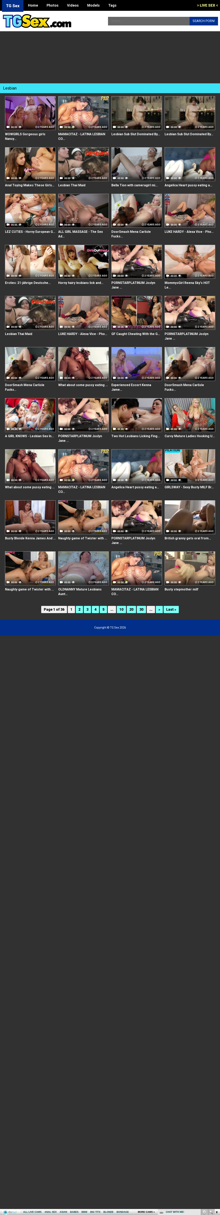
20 (131, 609)
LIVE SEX (207, 5)
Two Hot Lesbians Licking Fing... (135, 436)
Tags (112, 5)
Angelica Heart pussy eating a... (188, 185)
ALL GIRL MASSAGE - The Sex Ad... (80, 234)
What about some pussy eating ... (83, 385)
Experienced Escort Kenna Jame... (131, 387)
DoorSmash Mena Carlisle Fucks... (131, 234)
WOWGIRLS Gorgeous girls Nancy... (25, 136)
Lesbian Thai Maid (71, 185)
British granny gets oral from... (188, 538)
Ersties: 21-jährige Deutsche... (28, 283)
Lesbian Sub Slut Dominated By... (135, 134)
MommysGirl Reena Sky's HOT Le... (187, 285)
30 (141, 609)
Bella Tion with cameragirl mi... (134, 185)
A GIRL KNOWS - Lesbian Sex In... (29, 436)
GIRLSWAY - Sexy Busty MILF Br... (189, 487)
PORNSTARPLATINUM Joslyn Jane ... (133, 285)
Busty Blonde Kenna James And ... (30, 538)
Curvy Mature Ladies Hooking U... (190, 436)
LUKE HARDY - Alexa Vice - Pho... (189, 232)
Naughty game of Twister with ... (82, 538)
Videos (73, 5)
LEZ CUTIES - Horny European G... (30, 232)
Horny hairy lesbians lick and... (80, 283)
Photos (52, 5)
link (216, 1152)
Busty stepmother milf (181, 589)
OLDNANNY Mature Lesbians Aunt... (80, 591)
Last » (171, 609)
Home (33, 5)
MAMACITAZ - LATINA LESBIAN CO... (81, 136)
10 (121, 609)
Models (93, 5)
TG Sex (12, 5)
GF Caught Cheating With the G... (135, 334)
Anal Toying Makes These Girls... (29, 185)
